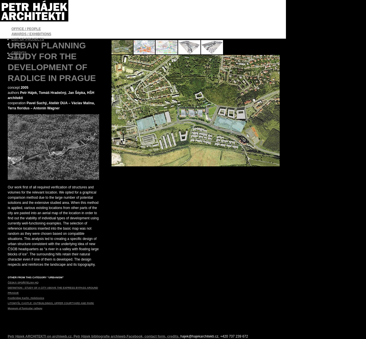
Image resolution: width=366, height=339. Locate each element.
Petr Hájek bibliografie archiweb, (99, 336)
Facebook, (136, 336)
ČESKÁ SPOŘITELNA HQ (23, 282)
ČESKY (17, 58)
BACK (16, 44)
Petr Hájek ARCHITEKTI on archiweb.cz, (40, 336)
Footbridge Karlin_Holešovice (26, 298)
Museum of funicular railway (25, 308)
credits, (173, 336)
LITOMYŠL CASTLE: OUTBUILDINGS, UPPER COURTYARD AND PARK (51, 303)
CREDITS (19, 53)
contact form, (155, 336)
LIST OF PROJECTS (27, 39)
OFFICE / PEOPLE (26, 29)
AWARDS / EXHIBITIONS (31, 34)
